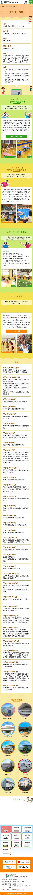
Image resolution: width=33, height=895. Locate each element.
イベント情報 (17, 331)
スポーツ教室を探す (16, 136)
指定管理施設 (18, 127)
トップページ (4, 6)
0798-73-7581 (8, 882)
